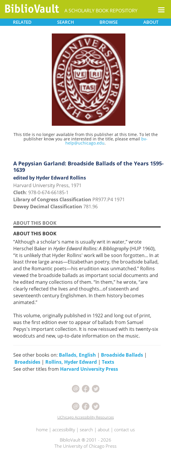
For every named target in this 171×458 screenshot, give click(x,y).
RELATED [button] (22, 22)
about (103, 429)
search (86, 429)
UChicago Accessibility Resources (85, 417)
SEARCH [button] (65, 22)
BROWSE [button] (108, 22)
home (42, 429)
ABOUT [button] (150, 22)
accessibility (63, 429)
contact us (124, 429)
